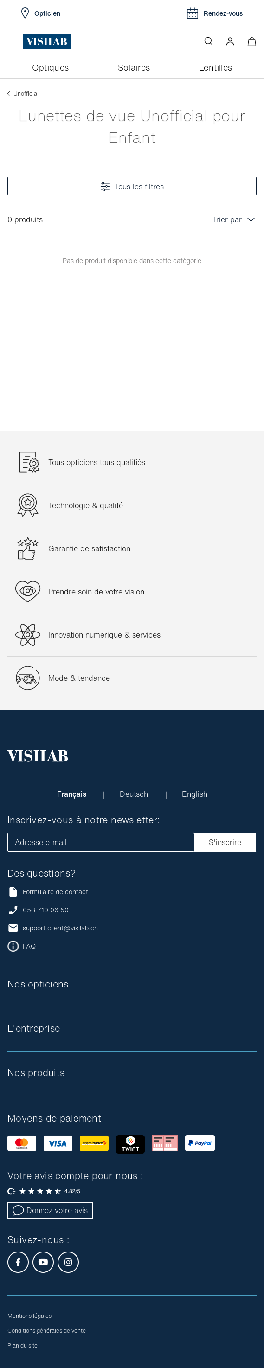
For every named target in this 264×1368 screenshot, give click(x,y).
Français (72, 794)
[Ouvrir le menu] (15, 41)
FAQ (29, 946)
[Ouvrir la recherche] (208, 41)
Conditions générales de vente (46, 1331)
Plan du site (22, 1345)
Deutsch (135, 794)
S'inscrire (225, 842)
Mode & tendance (79, 678)
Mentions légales (29, 1316)
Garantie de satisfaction (89, 548)
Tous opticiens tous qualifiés (96, 462)
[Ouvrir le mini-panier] (252, 41)
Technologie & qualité (85, 505)
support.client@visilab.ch (60, 928)
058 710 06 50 (46, 910)
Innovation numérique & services (104, 634)
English (194, 794)
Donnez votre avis (50, 1210)
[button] (230, 41)
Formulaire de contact (47, 891)
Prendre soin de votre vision (96, 591)
